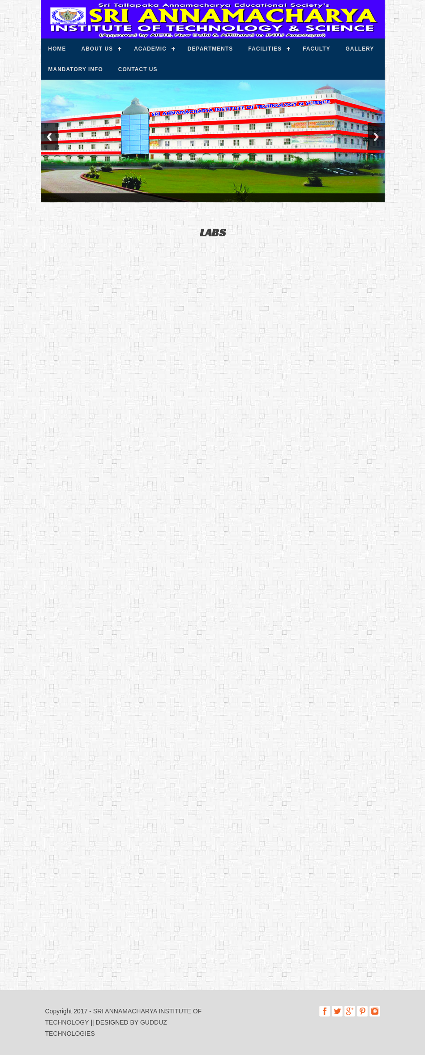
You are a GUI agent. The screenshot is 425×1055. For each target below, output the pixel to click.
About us (97, 49)
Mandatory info (75, 69)
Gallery (359, 49)
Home (57, 49)
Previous (49, 136)
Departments (210, 49)
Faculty (316, 49)
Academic (150, 49)
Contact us (138, 69)
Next (376, 136)
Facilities (265, 49)
